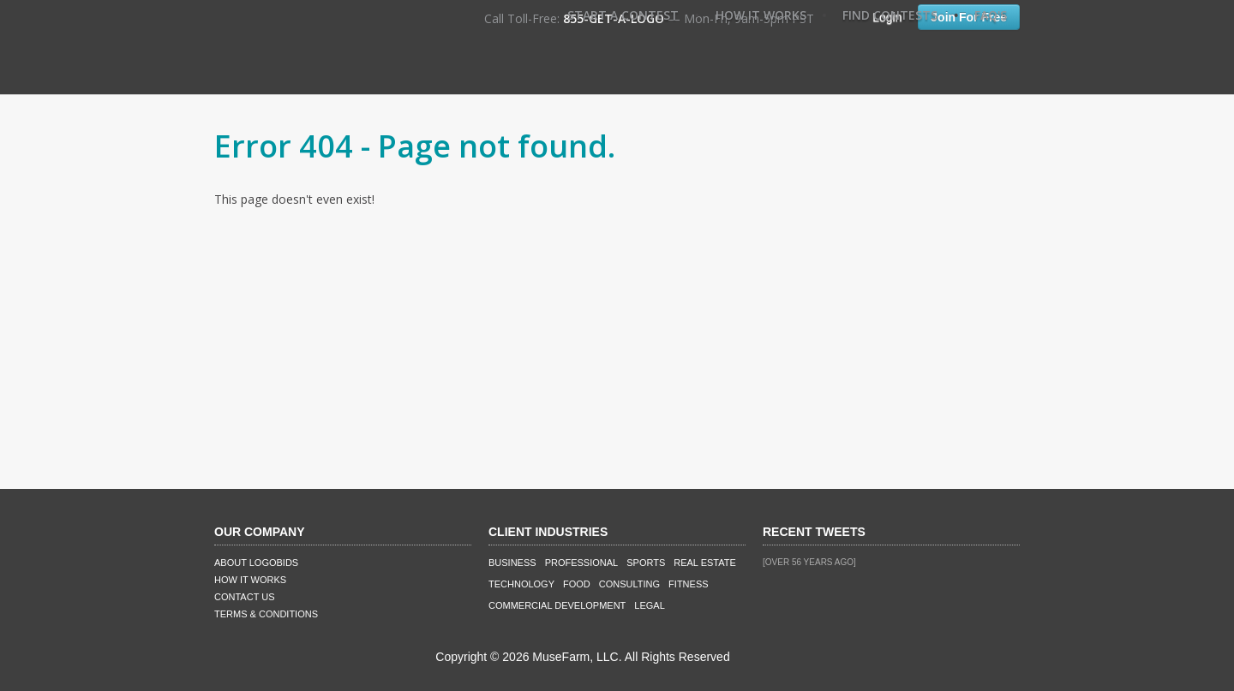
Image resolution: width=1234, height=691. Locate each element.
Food (576, 584)
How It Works (761, 15)
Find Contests (889, 15)
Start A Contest (623, 15)
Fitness (688, 584)
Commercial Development (557, 605)
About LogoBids (256, 562)
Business (512, 562)
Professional (582, 562)
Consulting (629, 584)
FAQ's (990, 15)
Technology (521, 584)
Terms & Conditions (266, 614)
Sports (645, 562)
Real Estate (705, 562)
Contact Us (244, 597)
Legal (649, 605)
